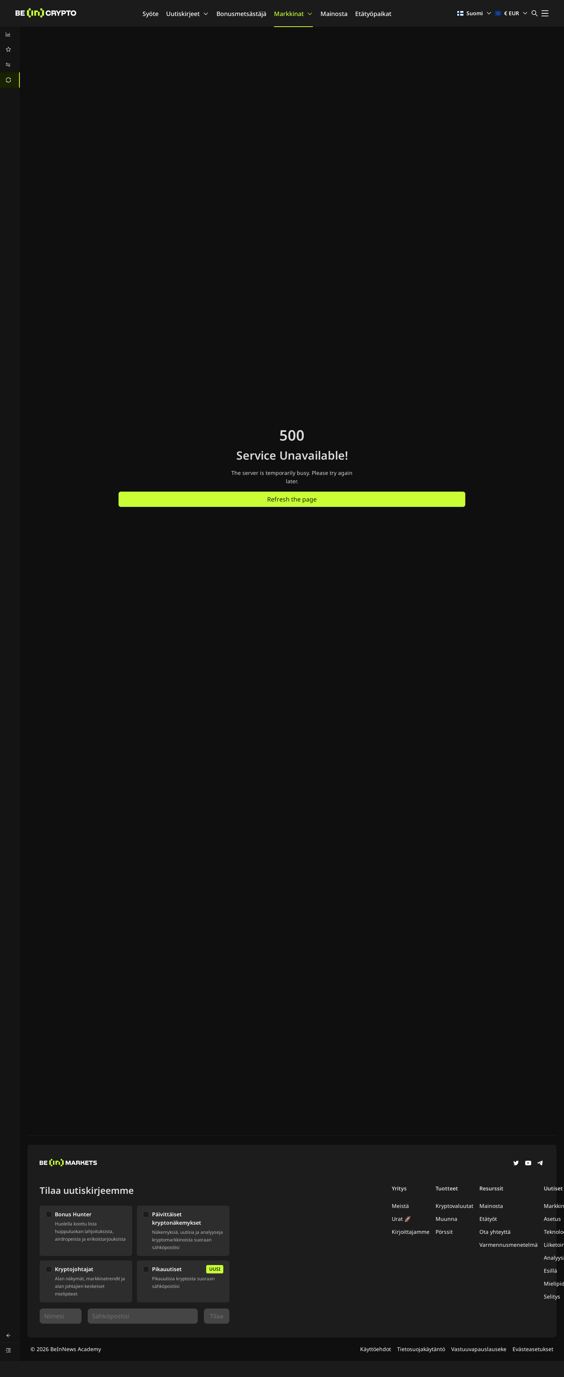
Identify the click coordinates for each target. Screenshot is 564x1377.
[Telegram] (540, 1163)
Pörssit (444, 1231)
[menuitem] (10, 34)
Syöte (151, 14)
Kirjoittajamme (410, 1231)
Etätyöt (488, 1218)
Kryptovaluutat (454, 1205)
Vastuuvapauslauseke (478, 1349)
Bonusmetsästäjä (241, 14)
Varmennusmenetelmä (508, 1244)
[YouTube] (528, 1163)
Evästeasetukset (533, 1349)
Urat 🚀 (401, 1218)
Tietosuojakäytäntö (421, 1349)
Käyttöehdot (375, 1349)
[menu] (10, 57)
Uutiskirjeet (187, 14)
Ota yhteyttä (495, 1231)
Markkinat (293, 14)
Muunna (446, 1218)
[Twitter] (516, 1163)
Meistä (400, 1205)
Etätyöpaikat (373, 14)
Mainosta (334, 14)
